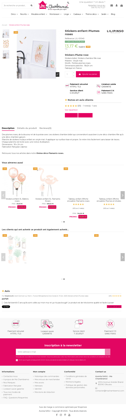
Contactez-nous (10, 376)
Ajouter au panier (88, 74)
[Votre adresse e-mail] (60, 352)
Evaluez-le (85, 115)
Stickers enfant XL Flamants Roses (17, 267)
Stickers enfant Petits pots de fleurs (78, 200)
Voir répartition (71, 110)
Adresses (39, 386)
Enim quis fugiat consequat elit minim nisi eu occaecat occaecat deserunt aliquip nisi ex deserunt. (52, 360)
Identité (38, 389)
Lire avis (72, 115)
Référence (69, 38)
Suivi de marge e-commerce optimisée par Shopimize (63, 407)
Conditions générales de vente (76, 377)
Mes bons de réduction (45, 392)
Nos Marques (9, 382)
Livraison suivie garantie (13, 389)
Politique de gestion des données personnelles (76, 386)
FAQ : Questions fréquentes (15, 398)
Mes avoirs (39, 382)
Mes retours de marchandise (47, 379)
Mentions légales (73, 382)
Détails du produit (27, 128)
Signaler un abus (114, 307)
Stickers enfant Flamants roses (17, 200)
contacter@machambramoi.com (109, 391)
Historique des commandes (47, 376)
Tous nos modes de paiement (11, 393)
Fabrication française (12, 386)
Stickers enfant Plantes (48, 199)
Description (8, 128)
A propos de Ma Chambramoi (16, 379)
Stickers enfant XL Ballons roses (108, 200)
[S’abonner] (107, 352)
